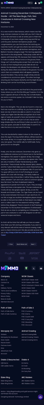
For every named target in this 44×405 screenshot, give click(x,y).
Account (4, 354)
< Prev (10, 244)
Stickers (3, 334)
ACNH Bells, (27, 233)
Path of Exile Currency (9, 314)
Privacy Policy (6, 293)
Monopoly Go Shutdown (9, 337)
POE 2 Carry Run (27, 319)
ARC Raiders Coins (28, 384)
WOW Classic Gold (28, 288)
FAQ (2, 285)
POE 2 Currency (27, 311)
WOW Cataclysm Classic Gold (32, 285)
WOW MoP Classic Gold (30, 280)
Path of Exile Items (7, 311)
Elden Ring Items (7, 381)
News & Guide (6, 299)
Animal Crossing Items (30, 340)
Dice (2, 348)
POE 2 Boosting (27, 322)
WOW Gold (25, 296)
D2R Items (4, 363)
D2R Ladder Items (7, 366)
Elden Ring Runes (7, 384)
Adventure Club (6, 351)
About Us (4, 280)
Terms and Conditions (9, 291)
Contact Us (5, 282)
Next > (33, 244)
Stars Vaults (5, 340)
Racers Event (5, 343)
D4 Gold (24, 366)
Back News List (22, 244)
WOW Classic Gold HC (29, 291)
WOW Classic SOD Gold (30, 293)
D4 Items (25, 363)
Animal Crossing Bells (29, 334)
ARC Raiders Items (28, 381)
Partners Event (6, 345)
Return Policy (5, 296)
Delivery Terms (6, 288)
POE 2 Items (26, 314)
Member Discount (7, 302)
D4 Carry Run (26, 371)
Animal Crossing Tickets (30, 337)
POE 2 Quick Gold (28, 317)
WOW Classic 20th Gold (30, 282)
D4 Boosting (26, 369)
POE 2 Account (27, 325)
